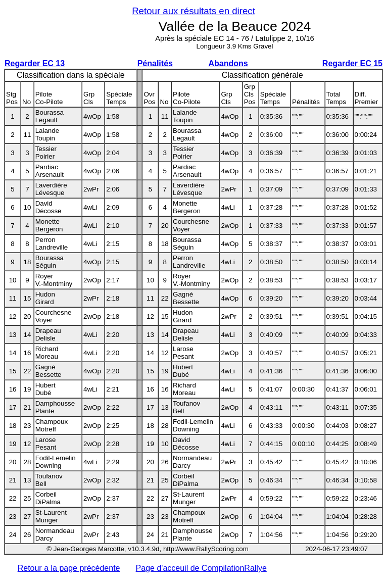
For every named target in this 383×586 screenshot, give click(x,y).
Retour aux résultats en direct (193, 11)
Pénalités (155, 63)
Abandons (228, 63)
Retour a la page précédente (69, 568)
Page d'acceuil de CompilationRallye (201, 568)
